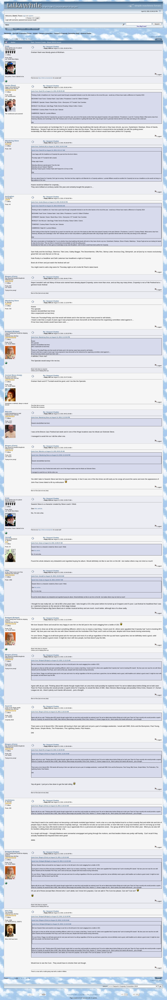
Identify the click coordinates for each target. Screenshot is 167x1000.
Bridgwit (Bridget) (12, 331)
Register (35, 28)
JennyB (8, 537)
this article (38, 509)
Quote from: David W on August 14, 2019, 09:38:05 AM (48, 91)
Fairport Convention (46, 33)
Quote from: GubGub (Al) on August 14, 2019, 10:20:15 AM (49, 146)
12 (19, 39)
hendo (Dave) (10, 85)
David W (8, 706)
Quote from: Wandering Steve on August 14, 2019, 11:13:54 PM (50, 337)
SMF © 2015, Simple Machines (91, 994)
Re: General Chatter (51, 47)
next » (160, 37)
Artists (35, 33)
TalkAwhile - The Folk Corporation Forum (17, 33)
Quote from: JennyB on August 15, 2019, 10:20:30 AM (47, 576)
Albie (7, 570)
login (24, 15)
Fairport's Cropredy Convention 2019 (66, 33)
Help (15, 28)
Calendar (22, 28)
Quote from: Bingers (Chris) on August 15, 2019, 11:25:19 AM (50, 711)
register (30, 15)
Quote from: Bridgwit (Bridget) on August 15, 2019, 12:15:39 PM (50, 916)
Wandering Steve (12, 141)
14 (23, 39)
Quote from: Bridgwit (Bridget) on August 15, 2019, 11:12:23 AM (50, 660)
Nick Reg (8, 911)
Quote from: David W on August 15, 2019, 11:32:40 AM (48, 750)
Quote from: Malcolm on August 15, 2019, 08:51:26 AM (48, 451)
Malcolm (8, 412)
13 (21, 39)
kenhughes (9, 196)
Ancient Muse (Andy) (13, 375)
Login (29, 28)
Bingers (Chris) (11, 276)
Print (159, 39)
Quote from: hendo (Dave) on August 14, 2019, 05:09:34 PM (49, 202)
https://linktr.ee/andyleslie (45, 78)
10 (14, 39)
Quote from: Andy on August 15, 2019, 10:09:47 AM (47, 543)
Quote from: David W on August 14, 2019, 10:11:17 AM (48, 150)
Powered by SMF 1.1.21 (74, 994)
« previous (153, 37)
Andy (7, 46)
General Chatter (86, 33)
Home (10, 28)
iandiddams (9, 800)
